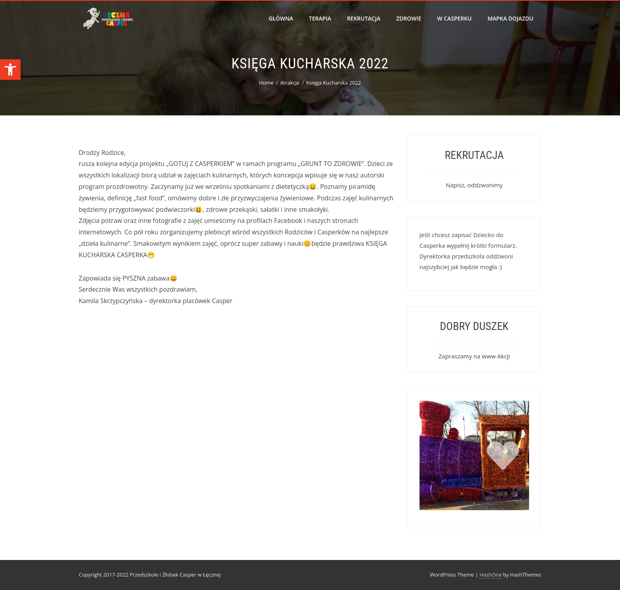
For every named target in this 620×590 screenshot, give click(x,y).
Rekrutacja (363, 18)
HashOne (490, 574)
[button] (10, 69)
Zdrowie (409, 18)
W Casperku (454, 18)
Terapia (320, 18)
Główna (280, 18)
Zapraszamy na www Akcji (474, 356)
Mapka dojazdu (510, 18)
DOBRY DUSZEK (474, 326)
